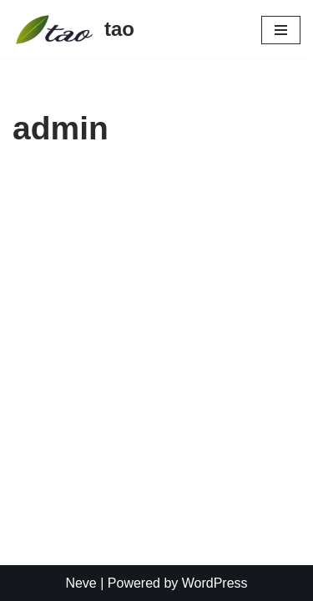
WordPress (215, 583)
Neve (80, 583)
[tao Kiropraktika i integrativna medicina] (73, 30)
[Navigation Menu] (280, 30)
